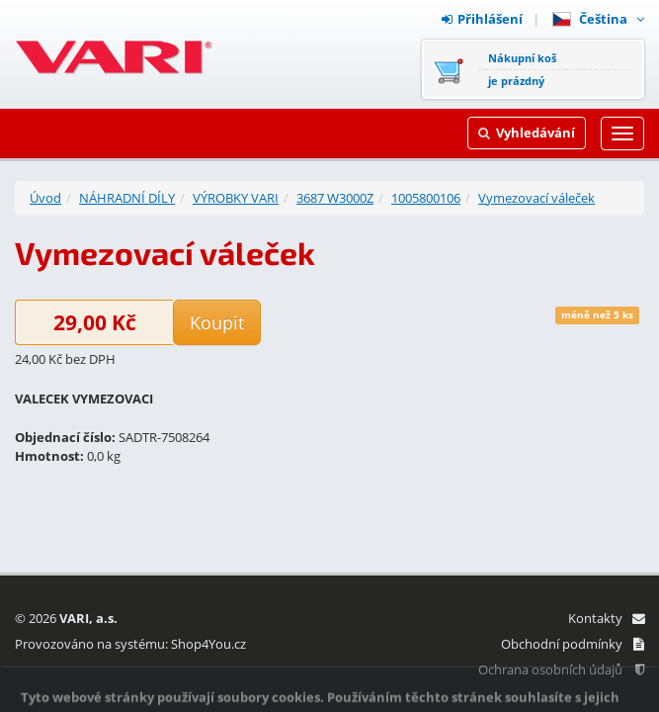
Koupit (217, 322)
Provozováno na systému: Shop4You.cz (130, 644)
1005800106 (425, 198)
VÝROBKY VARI (236, 198)
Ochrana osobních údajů (561, 669)
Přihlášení (482, 19)
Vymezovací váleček (536, 198)
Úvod (45, 198)
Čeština (598, 19)
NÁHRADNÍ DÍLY (127, 198)
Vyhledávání (526, 132)
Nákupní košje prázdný (522, 69)
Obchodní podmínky (572, 644)
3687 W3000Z (334, 198)
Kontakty (606, 618)
